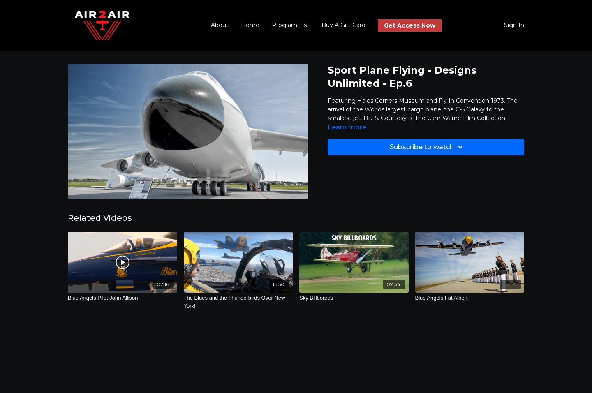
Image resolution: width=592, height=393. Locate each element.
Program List (290, 25)
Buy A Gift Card (343, 25)
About (220, 25)
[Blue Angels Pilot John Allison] (122, 298)
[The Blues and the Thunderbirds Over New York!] (238, 302)
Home (250, 25)
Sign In (514, 25)
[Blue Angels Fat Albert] (470, 298)
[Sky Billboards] (354, 298)
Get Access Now (409, 25)
